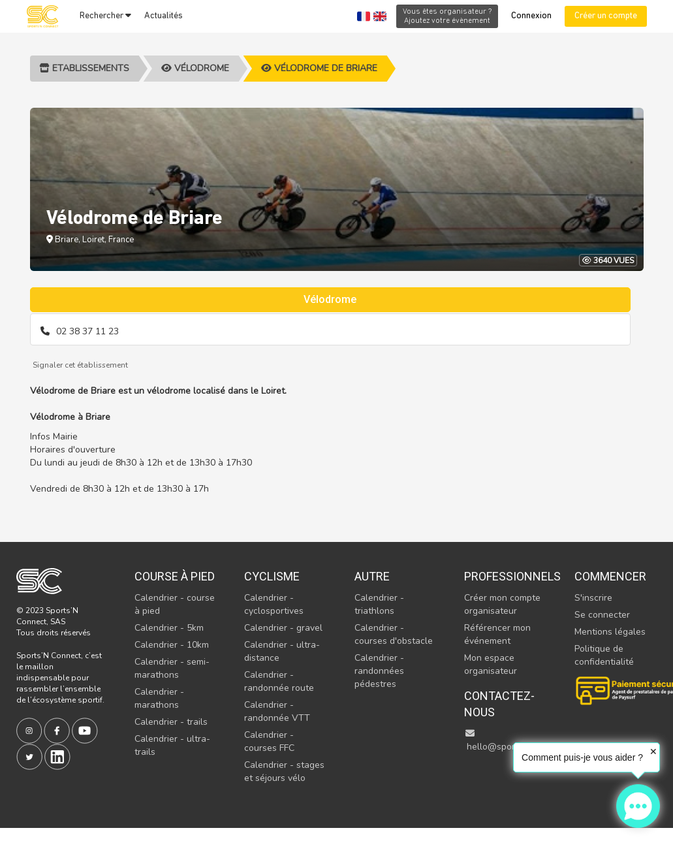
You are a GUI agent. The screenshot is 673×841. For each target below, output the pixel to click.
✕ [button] (653, 751)
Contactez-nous (499, 704)
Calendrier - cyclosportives (274, 604)
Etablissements (84, 68)
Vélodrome (195, 68)
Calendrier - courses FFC (269, 741)
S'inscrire (593, 598)
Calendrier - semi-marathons (172, 668)
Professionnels (505, 576)
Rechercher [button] (105, 15)
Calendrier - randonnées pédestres (379, 671)
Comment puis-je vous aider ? (582, 757)
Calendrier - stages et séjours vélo (284, 771)
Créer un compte (605, 16)
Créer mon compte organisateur (502, 604)
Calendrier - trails (171, 722)
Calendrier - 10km (171, 645)
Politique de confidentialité (604, 655)
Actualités (163, 16)
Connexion (531, 16)
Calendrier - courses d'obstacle (393, 634)
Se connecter (602, 615)
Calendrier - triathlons (379, 604)
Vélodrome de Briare (319, 68)
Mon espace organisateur (490, 664)
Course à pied (174, 576)
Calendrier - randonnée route (279, 681)
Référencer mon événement (497, 634)
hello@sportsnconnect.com (522, 741)
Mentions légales (610, 632)
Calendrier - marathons (159, 698)
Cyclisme (272, 576)
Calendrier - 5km (169, 628)
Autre (372, 576)
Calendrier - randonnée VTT (277, 711)
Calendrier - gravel (283, 628)
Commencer (610, 576)
